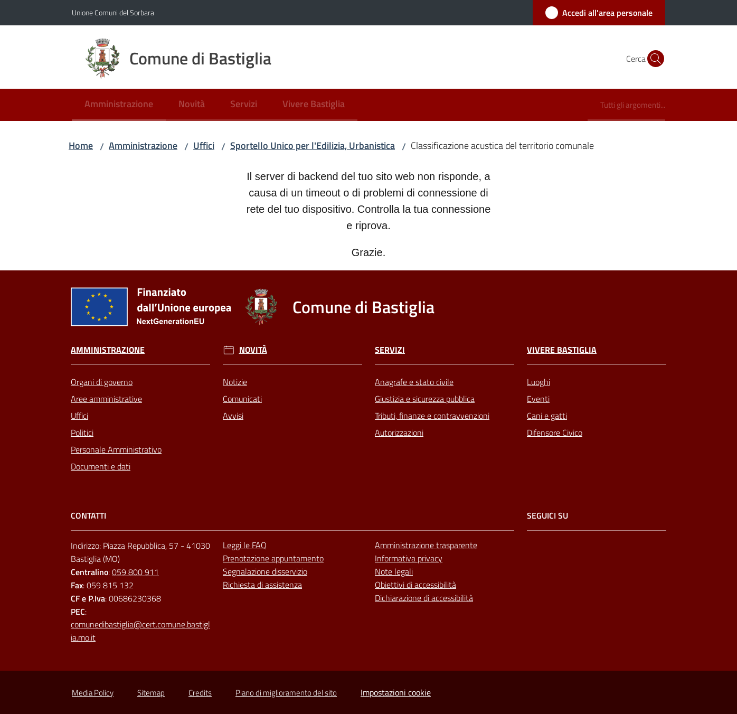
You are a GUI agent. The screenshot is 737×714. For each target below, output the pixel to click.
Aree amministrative (106, 398)
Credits (200, 693)
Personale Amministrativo (116, 449)
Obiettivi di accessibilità (415, 584)
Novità (253, 350)
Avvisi (233, 415)
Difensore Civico (554, 432)
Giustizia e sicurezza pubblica (425, 398)
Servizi (390, 350)
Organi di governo (102, 381)
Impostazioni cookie (396, 692)
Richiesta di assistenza (262, 584)
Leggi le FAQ (245, 545)
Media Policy (93, 693)
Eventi (538, 398)
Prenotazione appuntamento (273, 558)
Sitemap (151, 693)
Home (81, 145)
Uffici (203, 145)
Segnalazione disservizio (265, 571)
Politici (82, 432)
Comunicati (242, 398)
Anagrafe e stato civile (414, 381)
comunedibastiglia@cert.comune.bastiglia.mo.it (140, 631)
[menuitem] (119, 105)
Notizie (235, 381)
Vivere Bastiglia (562, 350)
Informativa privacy (408, 558)
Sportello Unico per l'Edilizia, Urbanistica (312, 145)
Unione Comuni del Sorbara (113, 12)
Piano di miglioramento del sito (286, 693)
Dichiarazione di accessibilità (424, 597)
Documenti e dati (100, 466)
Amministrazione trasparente (426, 545)
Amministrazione (143, 145)
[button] (652, 58)
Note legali (394, 571)
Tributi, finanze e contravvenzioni (432, 415)
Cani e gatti (547, 415)
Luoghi (538, 381)
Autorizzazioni (399, 432)
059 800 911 (135, 572)
